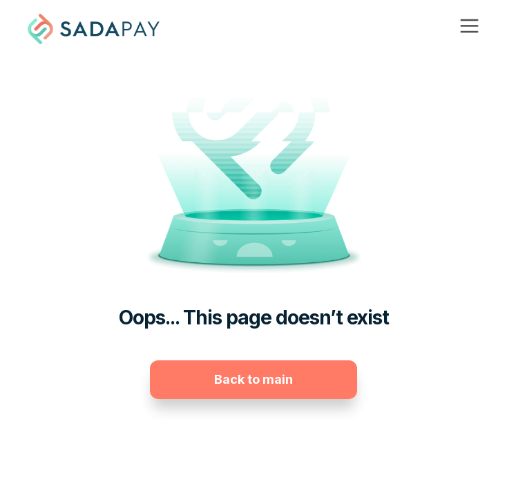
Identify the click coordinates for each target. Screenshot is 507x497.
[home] (94, 29)
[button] (469, 29)
